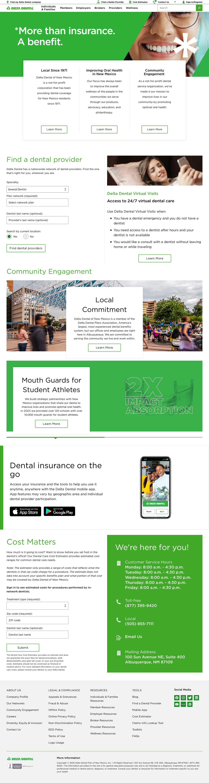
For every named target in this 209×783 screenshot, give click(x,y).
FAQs (135, 736)
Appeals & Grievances (62, 696)
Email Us (133, 636)
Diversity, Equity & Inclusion (24, 723)
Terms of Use (56, 736)
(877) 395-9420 (141, 605)
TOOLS (137, 690)
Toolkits (137, 729)
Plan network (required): (22, 196)
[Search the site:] (176, 13)
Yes (15, 236)
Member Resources (102, 707)
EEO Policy (55, 729)
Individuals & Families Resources (104, 698)
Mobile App (139, 709)
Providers (115, 13)
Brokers (100, 13)
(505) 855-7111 (139, 623)
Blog (135, 696)
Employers (83, 13)
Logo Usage (56, 742)
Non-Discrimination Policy (65, 723)
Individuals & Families (48, 13)
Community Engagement (23, 709)
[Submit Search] (199, 13)
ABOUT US (14, 690)
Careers (11, 716)
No (32, 236)
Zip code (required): (19, 613)
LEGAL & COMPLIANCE (64, 690)
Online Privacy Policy (61, 716)
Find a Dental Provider (146, 703)
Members (66, 13)
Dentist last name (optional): (25, 213)
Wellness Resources (103, 733)
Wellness (132, 13)
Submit (22, 647)
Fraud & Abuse (58, 703)
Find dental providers (25, 248)
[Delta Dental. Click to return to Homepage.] (20, 13)
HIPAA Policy (57, 709)
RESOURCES (98, 690)
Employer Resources (103, 713)
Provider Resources (102, 727)
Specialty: (13, 182)
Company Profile (17, 696)
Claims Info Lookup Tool (147, 723)
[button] (25, 511)
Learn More (154, 258)
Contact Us (14, 729)
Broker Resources (101, 720)
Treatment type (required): (23, 599)
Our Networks (15, 703)
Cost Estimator (141, 716)
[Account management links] (176, 3)
